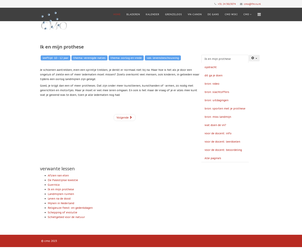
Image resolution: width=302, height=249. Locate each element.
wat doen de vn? (215, 125)
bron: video (212, 83)
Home (117, 14)
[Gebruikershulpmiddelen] (254, 58)
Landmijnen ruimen (61, 194)
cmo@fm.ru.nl (252, 3)
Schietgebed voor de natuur (66, 217)
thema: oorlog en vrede (126, 58)
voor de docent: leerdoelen (222, 141)
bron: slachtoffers (217, 92)
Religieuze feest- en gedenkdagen (70, 208)
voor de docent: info (218, 133)
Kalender (152, 14)
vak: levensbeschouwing (163, 58)
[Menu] (259, 14)
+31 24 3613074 (227, 3)
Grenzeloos (173, 14)
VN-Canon (195, 14)
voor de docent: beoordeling (223, 150)
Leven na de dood (59, 198)
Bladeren (133, 14)
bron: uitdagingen (216, 100)
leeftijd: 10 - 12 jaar (55, 58)
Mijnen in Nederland (61, 203)
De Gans (213, 14)
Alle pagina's (213, 158)
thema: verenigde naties (89, 58)
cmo (246, 14)
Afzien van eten (58, 175)
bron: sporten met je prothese (225, 108)
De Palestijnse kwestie (63, 180)
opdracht (211, 67)
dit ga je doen (213, 75)
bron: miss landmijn (218, 117)
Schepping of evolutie (62, 212)
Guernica (54, 184)
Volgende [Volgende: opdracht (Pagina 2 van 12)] (124, 117)
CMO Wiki (231, 14)
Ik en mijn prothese (218, 59)
